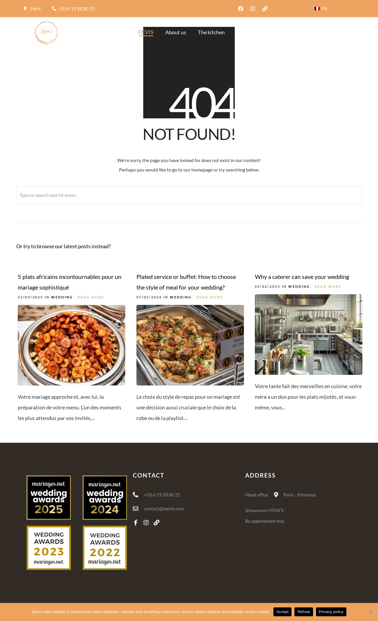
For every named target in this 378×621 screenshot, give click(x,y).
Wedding (62, 297)
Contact (339, 32)
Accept (282, 611)
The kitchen (211, 32)
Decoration (250, 32)
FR (321, 8)
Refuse (303, 611)
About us (175, 32)
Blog (312, 32)
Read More (91, 297)
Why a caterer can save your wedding (302, 276)
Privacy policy (331, 611)
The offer (285, 32)
